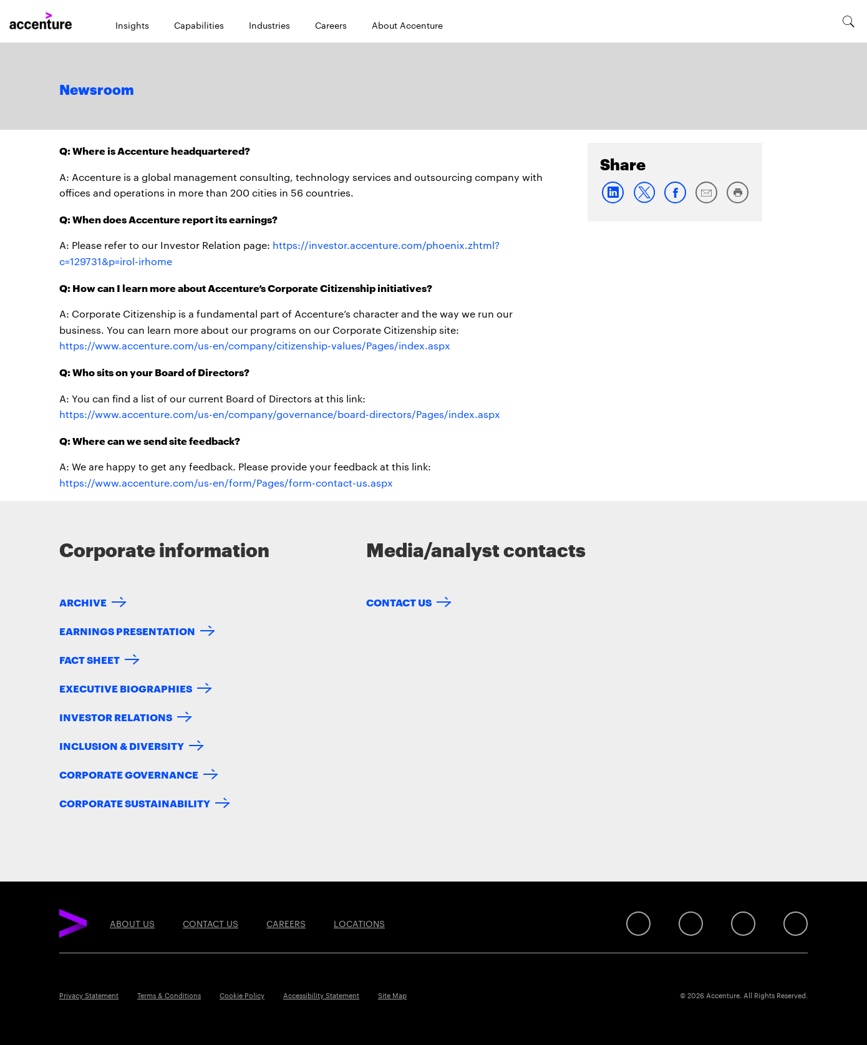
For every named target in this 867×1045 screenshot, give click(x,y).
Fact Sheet (89, 659)
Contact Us (399, 602)
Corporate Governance (128, 774)
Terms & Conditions (169, 995)
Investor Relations (115, 716)
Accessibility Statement (321, 995)
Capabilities (199, 25)
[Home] (40, 21)
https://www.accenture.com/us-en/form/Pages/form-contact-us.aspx (226, 482)
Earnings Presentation (127, 630)
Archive (83, 602)
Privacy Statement (89, 995)
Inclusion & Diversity (121, 745)
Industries (269, 25)
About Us (132, 923)
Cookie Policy (242, 995)
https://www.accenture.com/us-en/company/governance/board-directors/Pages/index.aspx (279, 413)
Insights (132, 25)
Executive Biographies (125, 688)
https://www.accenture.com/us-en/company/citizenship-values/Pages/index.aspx (254, 345)
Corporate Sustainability (134, 802)
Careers (331, 25)
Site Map (392, 995)
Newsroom (96, 90)
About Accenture (407, 25)
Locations (359, 923)
